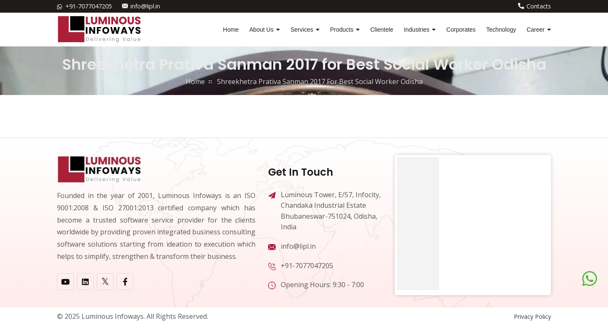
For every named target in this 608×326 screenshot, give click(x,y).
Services (301, 29)
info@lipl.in (145, 6)
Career (536, 29)
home (195, 81)
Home (231, 29)
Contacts (539, 6)
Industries (416, 29)
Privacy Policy (532, 316)
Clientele (381, 29)
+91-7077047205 (88, 6)
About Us (261, 29)
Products (341, 29)
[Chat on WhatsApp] (590, 278)
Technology (501, 29)
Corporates (460, 29)
